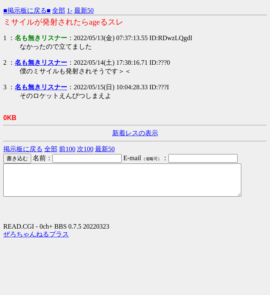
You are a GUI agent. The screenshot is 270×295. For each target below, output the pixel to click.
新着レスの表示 (135, 132)
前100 (67, 148)
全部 (58, 10)
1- (69, 10)
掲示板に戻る (23, 148)
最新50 (84, 10)
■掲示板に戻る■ (26, 10)
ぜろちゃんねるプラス (36, 240)
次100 (85, 148)
